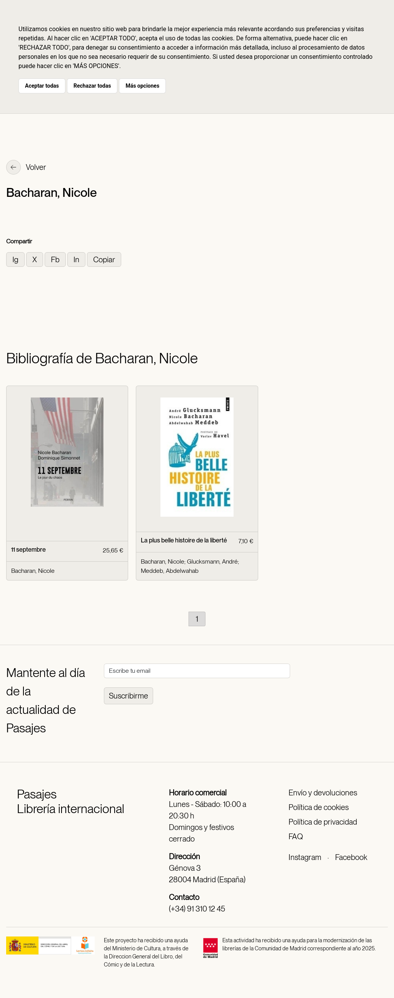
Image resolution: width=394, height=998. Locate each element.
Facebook (351, 857)
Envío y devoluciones (323, 792)
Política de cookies (319, 807)
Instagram (305, 857)
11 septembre (28, 549)
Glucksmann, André (212, 561)
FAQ (296, 836)
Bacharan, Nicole (33, 570)
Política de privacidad (323, 822)
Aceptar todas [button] (42, 86)
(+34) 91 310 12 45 (197, 908)
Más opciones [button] (142, 86)
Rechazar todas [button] (92, 86)
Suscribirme (128, 695)
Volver (26, 168)
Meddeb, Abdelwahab (170, 570)
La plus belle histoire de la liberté (184, 540)
